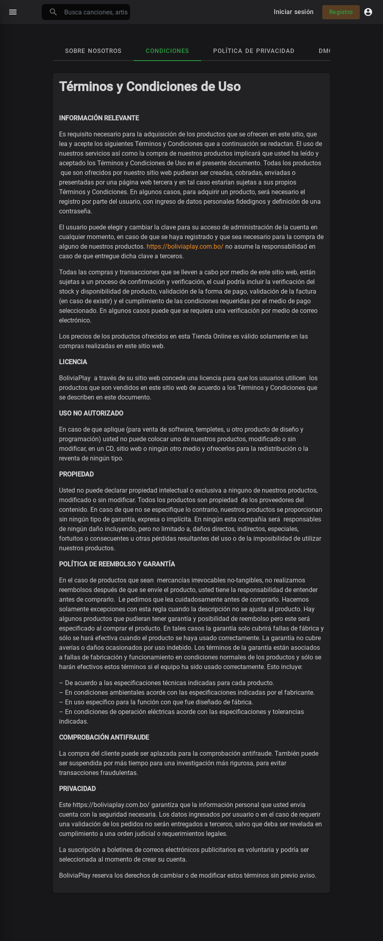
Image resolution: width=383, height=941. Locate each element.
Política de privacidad (254, 51)
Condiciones (167, 51)
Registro (341, 12)
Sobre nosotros (93, 51)
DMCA (328, 51)
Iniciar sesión (294, 12)
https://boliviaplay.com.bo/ (185, 246)
